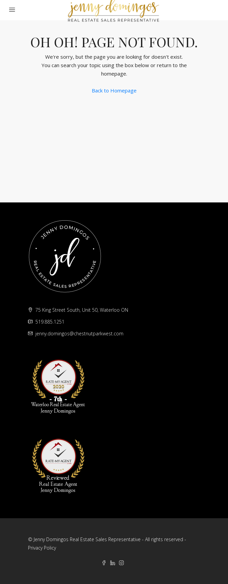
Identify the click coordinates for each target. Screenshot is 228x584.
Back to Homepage (114, 90)
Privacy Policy (42, 548)
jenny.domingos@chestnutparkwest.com (79, 333)
